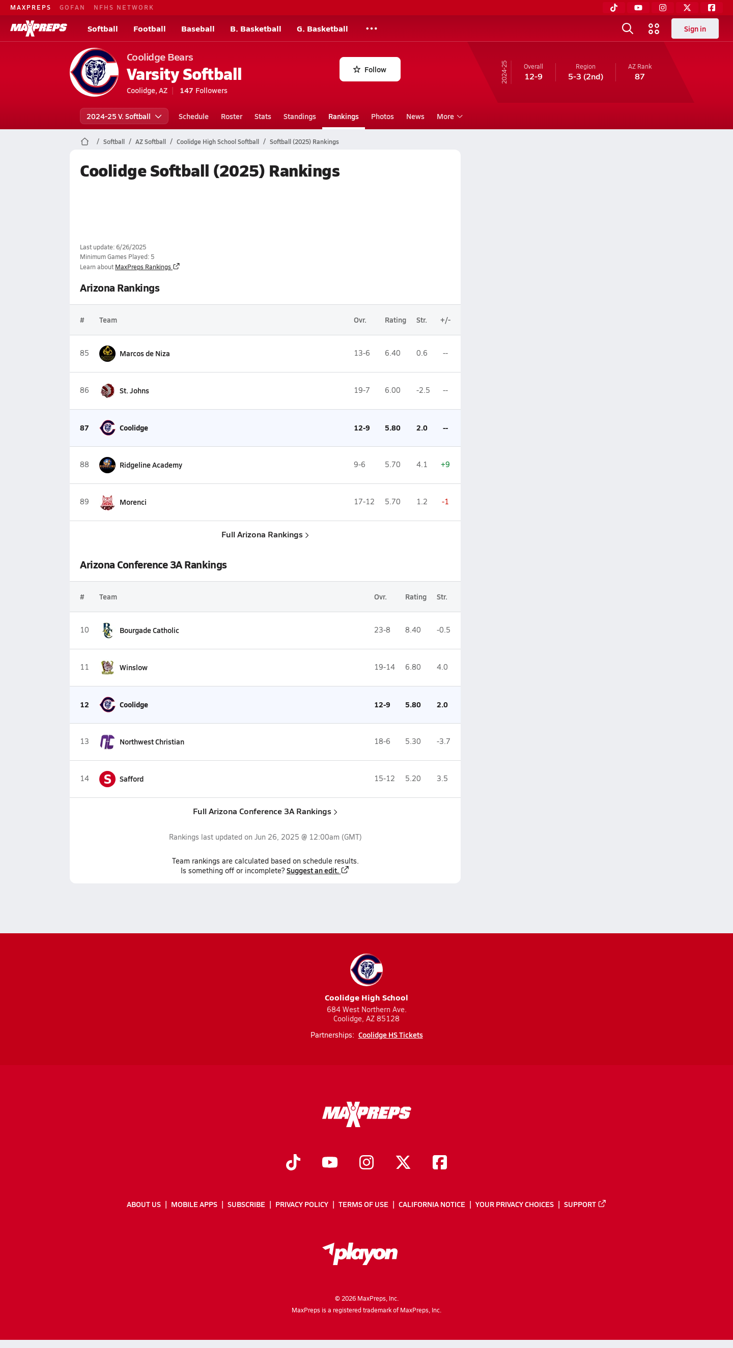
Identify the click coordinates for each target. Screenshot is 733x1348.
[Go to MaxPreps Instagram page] (366, 1164)
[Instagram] (663, 7)
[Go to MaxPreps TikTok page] (293, 1164)
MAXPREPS (30, 7)
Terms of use (363, 1204)
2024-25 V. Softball (124, 116)
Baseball (198, 28)
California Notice (432, 1204)
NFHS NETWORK (124, 7)
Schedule (194, 116)
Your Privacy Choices (514, 1204)
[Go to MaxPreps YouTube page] (330, 1164)
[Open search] (627, 28)
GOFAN (73, 7)
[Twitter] (687, 7)
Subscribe (246, 1204)
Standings (300, 116)
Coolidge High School (366, 978)
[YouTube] (638, 7)
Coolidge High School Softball (218, 141)
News (415, 116)
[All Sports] (371, 28)
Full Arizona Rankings (265, 534)
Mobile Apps (194, 1204)
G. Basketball (322, 28)
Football (149, 28)
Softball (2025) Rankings (304, 141)
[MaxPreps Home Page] (85, 141)
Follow (369, 69)
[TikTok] (614, 7)
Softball (103, 28)
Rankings (343, 116)
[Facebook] (711, 7)
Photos (382, 116)
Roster (231, 116)
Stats (263, 116)
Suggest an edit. (318, 870)
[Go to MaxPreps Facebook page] (440, 1164)
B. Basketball (255, 28)
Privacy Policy (301, 1204)
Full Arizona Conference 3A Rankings (265, 811)
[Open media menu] (654, 28)
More (448, 116)
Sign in (695, 28)
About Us (144, 1204)
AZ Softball (150, 141)
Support (585, 1204)
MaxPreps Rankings (147, 267)
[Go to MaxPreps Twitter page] (403, 1164)
